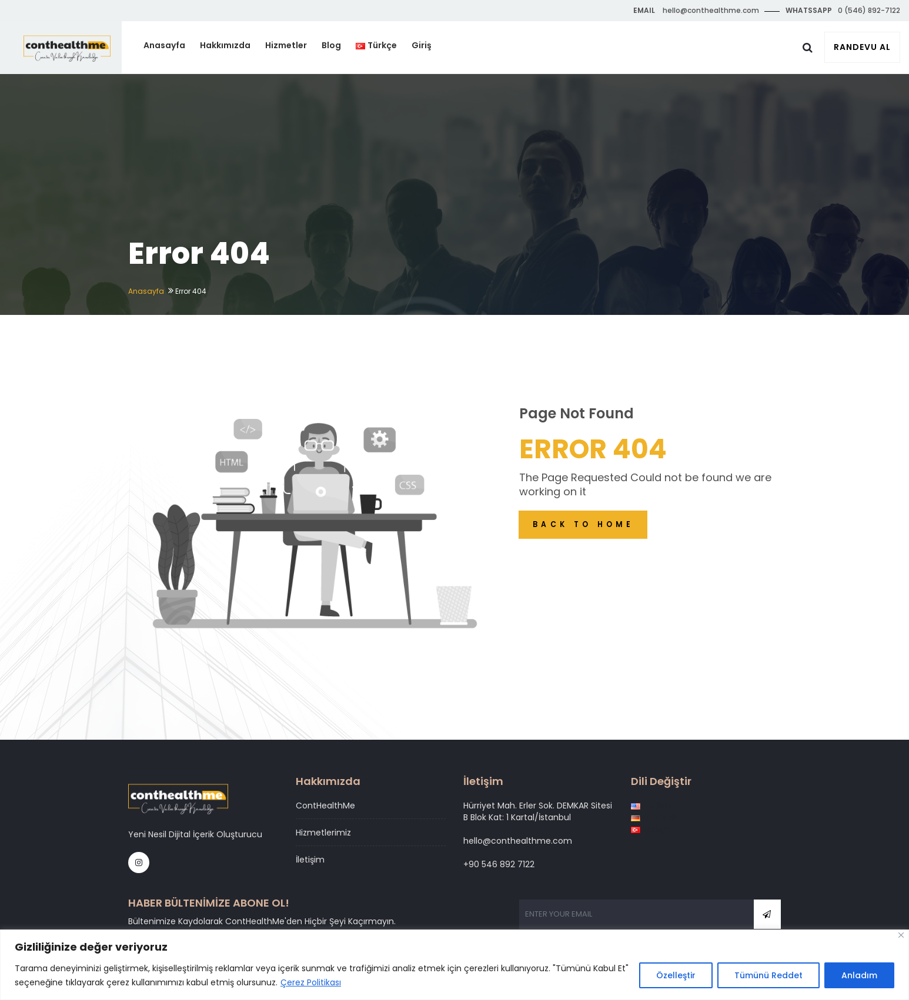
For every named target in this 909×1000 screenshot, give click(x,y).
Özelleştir (676, 976)
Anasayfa (175, 47)
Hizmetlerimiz (323, 832)
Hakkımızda (235, 47)
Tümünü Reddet (768, 976)
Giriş (429, 47)
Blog (340, 47)
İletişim (310, 859)
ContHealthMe (325, 805)
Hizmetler (295, 47)
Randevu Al (862, 47)
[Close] (901, 935)
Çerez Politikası (310, 983)
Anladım (859, 976)
